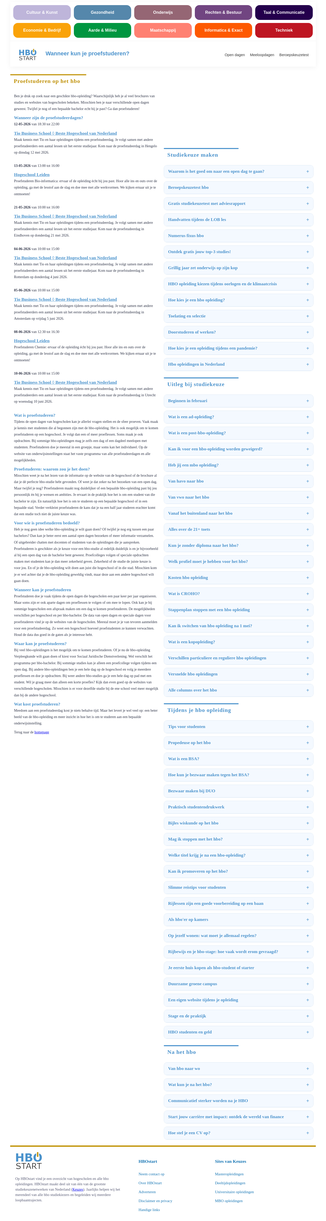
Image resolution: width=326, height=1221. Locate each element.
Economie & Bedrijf (42, 30)
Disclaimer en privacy (155, 1201)
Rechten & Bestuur (223, 12)
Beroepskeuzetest (294, 55)
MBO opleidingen (229, 1201)
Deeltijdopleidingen (230, 1183)
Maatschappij (163, 30)
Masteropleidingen (229, 1174)
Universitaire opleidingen (234, 1192)
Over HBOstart (150, 1183)
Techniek (284, 30)
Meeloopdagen (262, 55)
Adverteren (147, 1192)
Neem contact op (152, 1174)
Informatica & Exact (223, 30)
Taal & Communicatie (284, 12)
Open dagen (235, 55)
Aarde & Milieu (102, 30)
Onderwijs (163, 12)
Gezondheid (102, 12)
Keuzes (77, 1189)
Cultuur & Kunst (42, 12)
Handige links (149, 1210)
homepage (41, 732)
